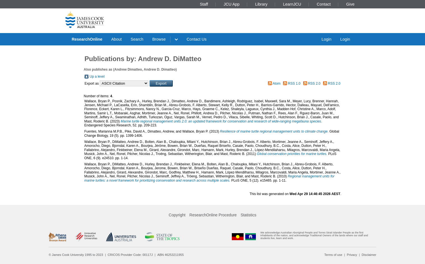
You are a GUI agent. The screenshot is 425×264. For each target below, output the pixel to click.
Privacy (352, 254)
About (116, 39)
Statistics (248, 215)
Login (326, 39)
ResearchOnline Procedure (213, 215)
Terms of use (333, 254)
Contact (324, 4)
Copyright (177, 215)
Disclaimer (369, 254)
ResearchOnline (87, 39)
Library (261, 4)
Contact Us (197, 39)
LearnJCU (292, 4)
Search (136, 39)
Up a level (97, 76)
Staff (204, 4)
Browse (159, 39)
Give (350, 4)
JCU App (232, 4)
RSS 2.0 (314, 83)
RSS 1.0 (294, 83)
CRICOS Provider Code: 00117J (130, 254)
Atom (277, 83)
